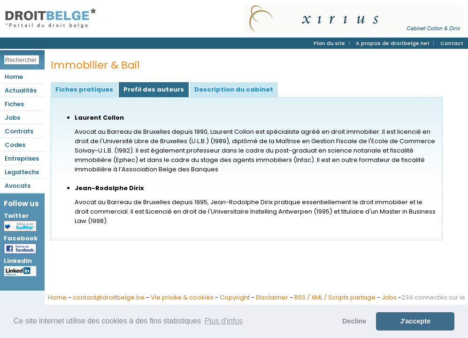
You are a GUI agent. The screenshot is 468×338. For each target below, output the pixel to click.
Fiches (14, 104)
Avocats (18, 185)
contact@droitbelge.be (109, 297)
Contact (451, 43)
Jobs (12, 117)
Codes (15, 144)
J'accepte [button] (415, 321)
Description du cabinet (233, 89)
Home (14, 76)
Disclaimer (272, 297)
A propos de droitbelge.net (393, 43)
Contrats (19, 131)
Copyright (235, 297)
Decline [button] (354, 321)
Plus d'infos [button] (224, 321)
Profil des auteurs (153, 89)
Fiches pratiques (84, 89)
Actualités (21, 90)
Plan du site (329, 43)
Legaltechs (22, 172)
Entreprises (22, 158)
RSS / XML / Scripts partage (335, 297)
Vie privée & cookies (182, 297)
